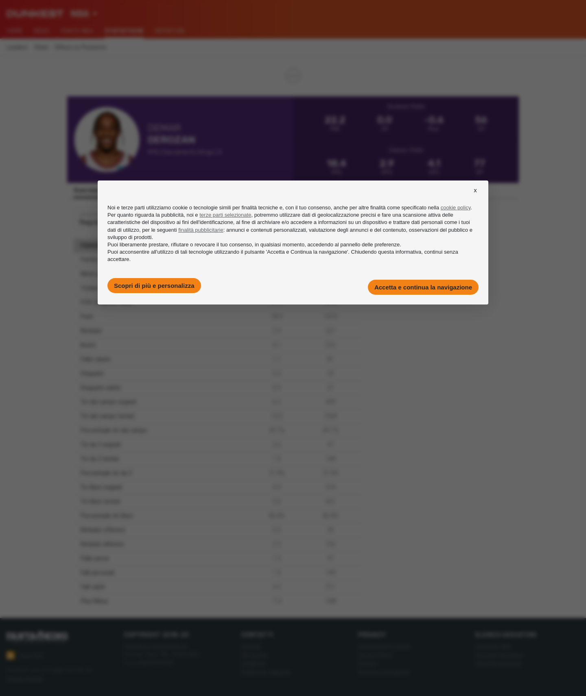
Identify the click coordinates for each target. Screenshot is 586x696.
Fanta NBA (77, 31)
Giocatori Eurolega (499, 654)
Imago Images (25, 678)
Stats (41, 47)
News (42, 31)
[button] (475, 197)
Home (14, 31)
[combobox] (84, 14)
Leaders (17, 47)
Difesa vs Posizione (80, 47)
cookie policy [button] (455, 207)
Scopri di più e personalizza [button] (154, 285)
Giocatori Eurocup (498, 663)
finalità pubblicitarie (200, 230)
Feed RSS (25, 655)
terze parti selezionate (225, 215)
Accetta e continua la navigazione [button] (423, 287)
